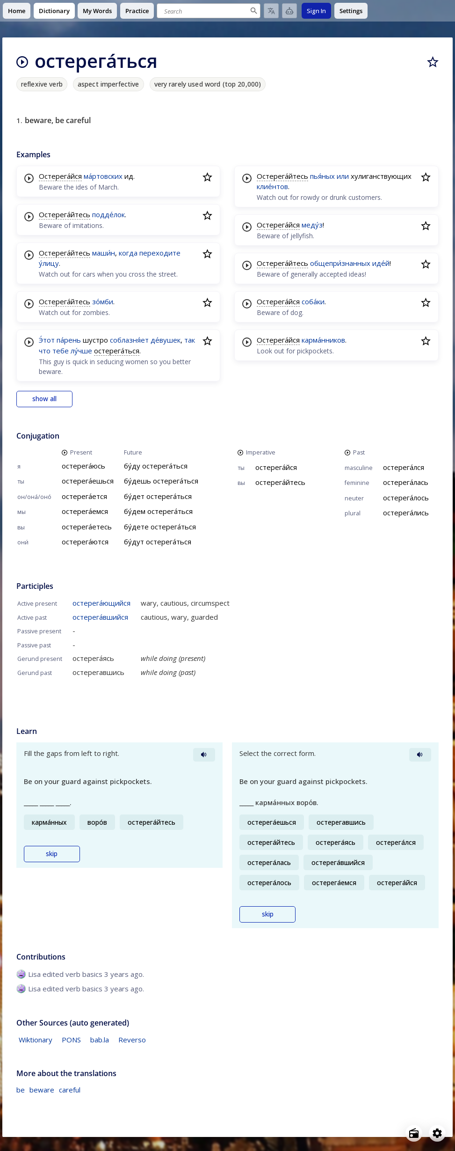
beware (41, 1089)
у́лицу (49, 263)
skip (52, 854)
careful (69, 1089)
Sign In (316, 11)
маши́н (103, 252)
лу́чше (81, 350)
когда (128, 252)
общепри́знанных (340, 263)
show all (44, 399)
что (45, 350)
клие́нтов (272, 186)
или (343, 176)
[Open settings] (437, 1133)
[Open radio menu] (413, 1133)
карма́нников (323, 340)
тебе (60, 350)
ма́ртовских (103, 176)
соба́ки (313, 301)
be (20, 1089)
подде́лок (108, 214)
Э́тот (47, 340)
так (189, 340)
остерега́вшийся (100, 617)
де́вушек (166, 340)
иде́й (381, 263)
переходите (160, 252)
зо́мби (102, 301)
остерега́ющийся (101, 603)
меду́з (312, 224)
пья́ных (322, 176)
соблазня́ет (129, 340)
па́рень (69, 340)
